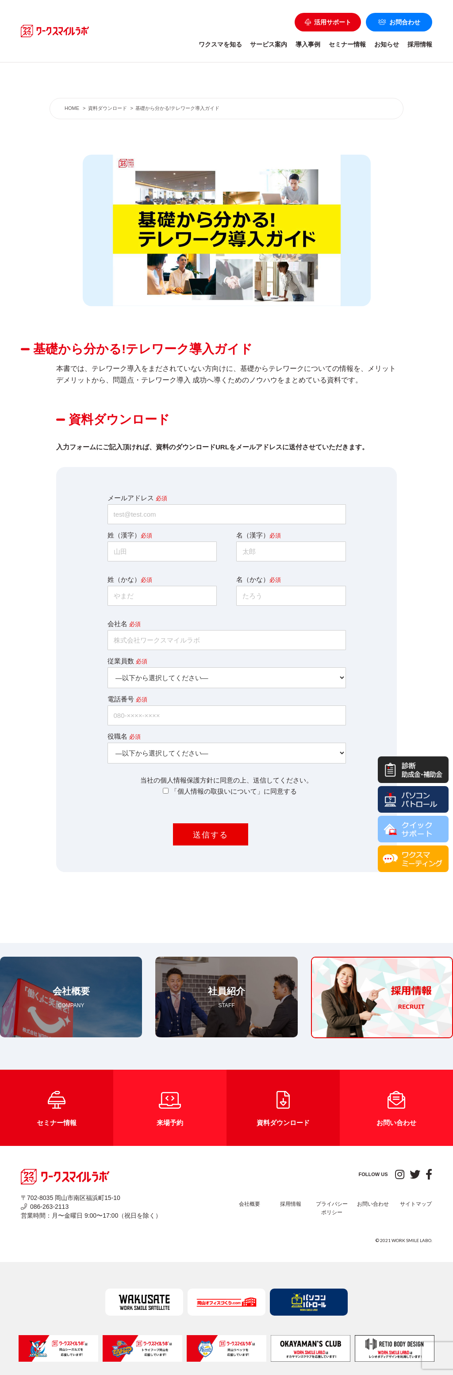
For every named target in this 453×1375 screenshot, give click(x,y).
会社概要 (249, 1204)
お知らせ (386, 44)
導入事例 (308, 44)
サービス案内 (268, 44)
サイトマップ (416, 1204)
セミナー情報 (347, 44)
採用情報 (419, 44)
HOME (72, 108)
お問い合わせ (373, 1204)
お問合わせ (399, 22)
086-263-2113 (45, 1206)
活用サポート (328, 22)
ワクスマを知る (220, 44)
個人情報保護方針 (186, 780)
